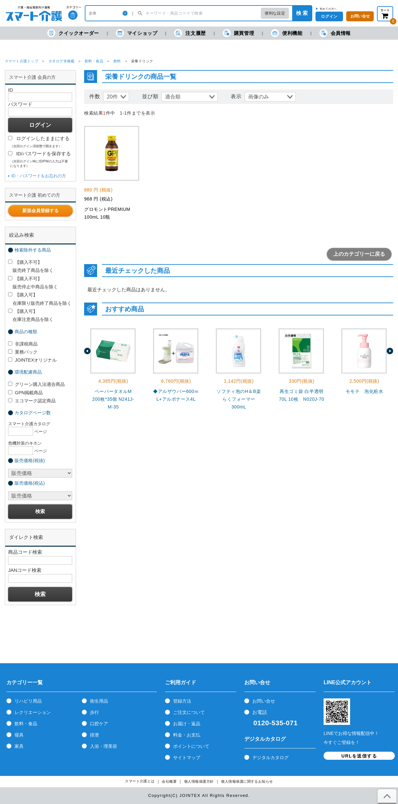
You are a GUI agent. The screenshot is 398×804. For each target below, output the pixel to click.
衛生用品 (99, 701)
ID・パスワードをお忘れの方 (38, 176)
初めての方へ (328, 8)
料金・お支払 (186, 735)
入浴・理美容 (103, 746)
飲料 (117, 61)
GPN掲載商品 (25, 392)
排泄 (94, 735)
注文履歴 (189, 33)
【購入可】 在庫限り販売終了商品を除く (40, 298)
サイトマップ (186, 757)
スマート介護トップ (21, 61)
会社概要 (169, 781)
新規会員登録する (40, 210)
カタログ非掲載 (61, 61)
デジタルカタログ (270, 757)
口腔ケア (99, 723)
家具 (19, 746)
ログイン (329, 16)
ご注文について (189, 712)
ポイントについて (191, 746)
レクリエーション (33, 712)
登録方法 (182, 701)
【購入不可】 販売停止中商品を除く (33, 282)
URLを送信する (359, 755)
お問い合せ (263, 701)
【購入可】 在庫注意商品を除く (30, 315)
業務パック (23, 352)
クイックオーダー (73, 33)
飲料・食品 (94, 61)
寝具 (19, 735)
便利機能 (286, 33)
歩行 (94, 712)
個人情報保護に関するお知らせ (247, 781)
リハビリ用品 (28, 701)
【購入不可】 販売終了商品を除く (30, 266)
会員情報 (335, 33)
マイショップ (137, 33)
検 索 (302, 13)
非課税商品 (23, 343)
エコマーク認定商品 (32, 400)
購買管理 (238, 33)
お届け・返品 (186, 723)
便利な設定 (275, 13)
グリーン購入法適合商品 (36, 384)
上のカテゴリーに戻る (359, 254)
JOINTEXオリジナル (32, 360)
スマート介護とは (140, 781)
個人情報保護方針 (199, 781)
